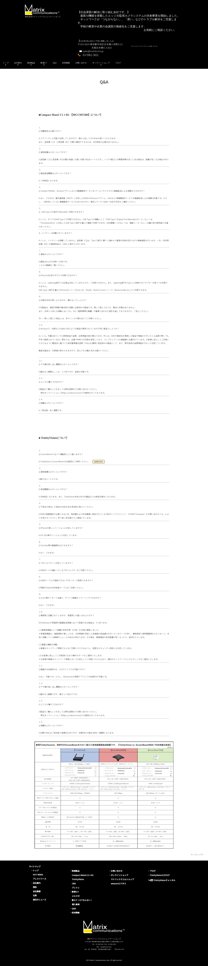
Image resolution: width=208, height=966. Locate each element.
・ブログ (152, 870)
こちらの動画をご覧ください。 (52, 265)
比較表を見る (98, 461)
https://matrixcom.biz (71, 392)
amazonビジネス (117, 883)
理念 (34, 887)
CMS (73, 883)
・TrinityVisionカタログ (159, 875)
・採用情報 (75, 912)
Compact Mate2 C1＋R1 (82, 875)
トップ (6, 62)
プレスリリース (38, 878)
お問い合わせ (81, 62)
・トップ (35, 870)
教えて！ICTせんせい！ (81, 900)
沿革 (34, 895)
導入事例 (75, 904)
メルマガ (75, 896)
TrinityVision (77, 879)
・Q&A (73, 908)
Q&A (55, 62)
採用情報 (66, 62)
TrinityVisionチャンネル (161, 880)
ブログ (118, 62)
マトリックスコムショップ (121, 879)
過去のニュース (38, 899)
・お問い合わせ (115, 870)
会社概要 (36, 891)
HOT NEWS (37, 874)
